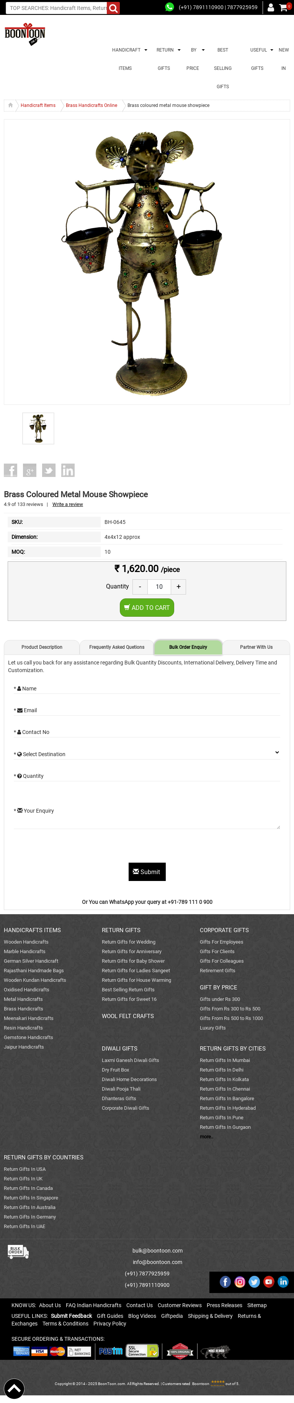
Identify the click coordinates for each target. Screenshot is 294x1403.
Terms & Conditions (65, 1324)
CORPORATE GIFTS (224, 930)
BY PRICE (192, 59)
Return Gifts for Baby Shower (133, 961)
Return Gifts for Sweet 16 (129, 999)
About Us (50, 1305)
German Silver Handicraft (31, 961)
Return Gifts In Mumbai (225, 1060)
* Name (25, 688)
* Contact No (31, 732)
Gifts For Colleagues (222, 961)
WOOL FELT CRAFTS (128, 1016)
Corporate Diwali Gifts (125, 1108)
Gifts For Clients (217, 951)
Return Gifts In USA (25, 1169)
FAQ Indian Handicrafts (93, 1305)
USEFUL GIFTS (257, 59)
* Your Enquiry (34, 811)
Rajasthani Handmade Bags (34, 970)
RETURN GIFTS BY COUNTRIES (43, 1157)
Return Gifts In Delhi (221, 1070)
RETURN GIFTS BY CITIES (233, 1048)
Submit (147, 872)
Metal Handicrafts (23, 999)
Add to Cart (147, 607)
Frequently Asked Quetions (116, 647)
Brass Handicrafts (23, 1009)
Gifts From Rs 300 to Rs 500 (230, 1009)
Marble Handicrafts (25, 951)
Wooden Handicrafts (26, 942)
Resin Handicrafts (23, 1028)
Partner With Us (256, 647)
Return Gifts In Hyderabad (228, 1108)
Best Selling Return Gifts (128, 989)
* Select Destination (39, 754)
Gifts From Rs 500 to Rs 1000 (231, 1018)
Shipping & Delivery (210, 1316)
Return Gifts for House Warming (136, 980)
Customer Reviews (180, 1305)
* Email (25, 710)
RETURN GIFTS (164, 59)
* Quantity (29, 776)
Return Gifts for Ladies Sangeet (136, 970)
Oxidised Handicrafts (26, 989)
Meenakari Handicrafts (29, 1018)
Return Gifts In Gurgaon (225, 1127)
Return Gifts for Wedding (128, 942)
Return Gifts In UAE (24, 1226)
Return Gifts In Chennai (225, 1089)
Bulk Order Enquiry (188, 647)
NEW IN (284, 59)
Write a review (67, 504)
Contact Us (139, 1305)
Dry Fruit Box (115, 1070)
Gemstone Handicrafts (28, 1037)
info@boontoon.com (157, 1262)
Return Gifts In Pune (221, 1117)
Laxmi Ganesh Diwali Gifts (130, 1060)
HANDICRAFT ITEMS (125, 59)
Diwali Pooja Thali (121, 1089)
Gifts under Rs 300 (220, 999)
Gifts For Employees (221, 942)
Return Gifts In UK (23, 1179)
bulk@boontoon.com (157, 1251)
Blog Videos (142, 1316)
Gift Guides (110, 1316)
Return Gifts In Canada (28, 1188)
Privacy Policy (109, 1324)
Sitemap (257, 1305)
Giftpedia (172, 1316)
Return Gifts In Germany (30, 1217)
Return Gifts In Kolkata (224, 1079)
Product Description (41, 647)
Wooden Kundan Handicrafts (35, 980)
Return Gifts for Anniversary (132, 951)
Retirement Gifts (217, 970)
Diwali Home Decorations (129, 1079)
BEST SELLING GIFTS (223, 68)
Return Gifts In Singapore (31, 1198)
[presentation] (72, 848)
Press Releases (224, 1305)
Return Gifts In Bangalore (227, 1098)
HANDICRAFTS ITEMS (32, 930)
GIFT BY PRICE (218, 987)
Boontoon (200, 1384)
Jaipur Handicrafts (24, 1047)
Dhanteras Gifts (119, 1098)
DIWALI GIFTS (119, 1048)
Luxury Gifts (213, 1028)
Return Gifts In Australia (30, 1207)
